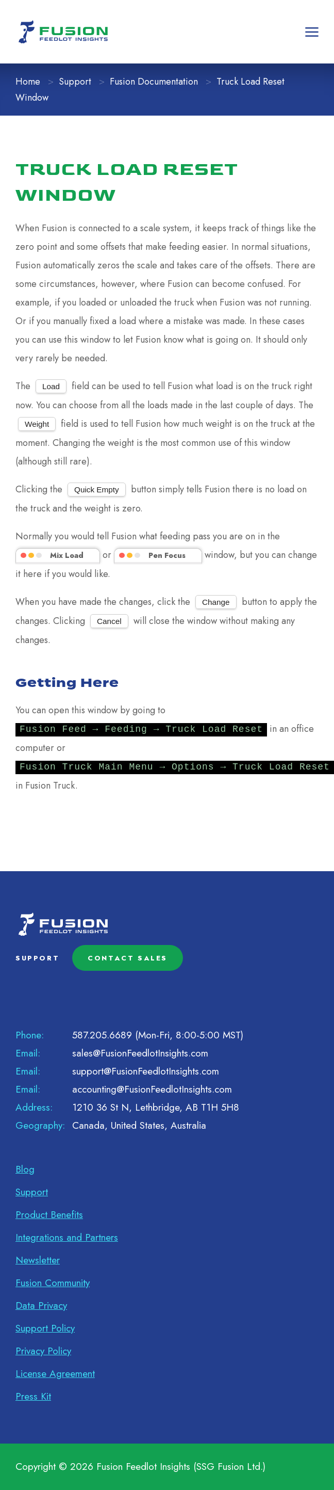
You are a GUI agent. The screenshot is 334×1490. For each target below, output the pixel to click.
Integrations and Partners (66, 1237)
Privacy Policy (43, 1351)
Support (75, 81)
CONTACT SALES (128, 958)
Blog (25, 1169)
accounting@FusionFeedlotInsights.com (152, 1089)
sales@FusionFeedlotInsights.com (140, 1053)
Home (27, 81)
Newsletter (37, 1260)
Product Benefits (49, 1215)
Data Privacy (41, 1305)
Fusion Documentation (154, 81)
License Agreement (55, 1374)
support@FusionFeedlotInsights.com (145, 1071)
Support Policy (45, 1328)
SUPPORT (37, 958)
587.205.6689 (102, 1035)
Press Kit (33, 1396)
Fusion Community (52, 1283)
